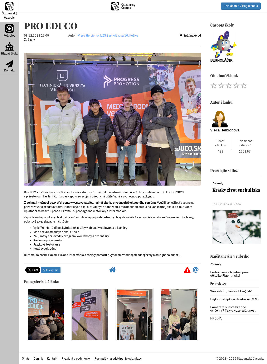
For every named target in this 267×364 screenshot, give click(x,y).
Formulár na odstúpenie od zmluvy (118, 358)
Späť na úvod (190, 35)
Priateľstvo (218, 283)
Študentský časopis (9, 10)
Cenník (38, 358)
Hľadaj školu (9, 48)
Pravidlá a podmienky (76, 358)
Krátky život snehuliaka (236, 190)
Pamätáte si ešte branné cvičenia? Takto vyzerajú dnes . (233, 309)
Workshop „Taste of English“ (231, 291)
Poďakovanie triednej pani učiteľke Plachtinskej (229, 274)
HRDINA (216, 318)
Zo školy (29, 40)
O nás (25, 358)
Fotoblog (9, 30)
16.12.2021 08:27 (222, 204)
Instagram (50, 270)
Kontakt (9, 66)
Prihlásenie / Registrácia (241, 6)
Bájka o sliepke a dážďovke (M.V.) (234, 299)
